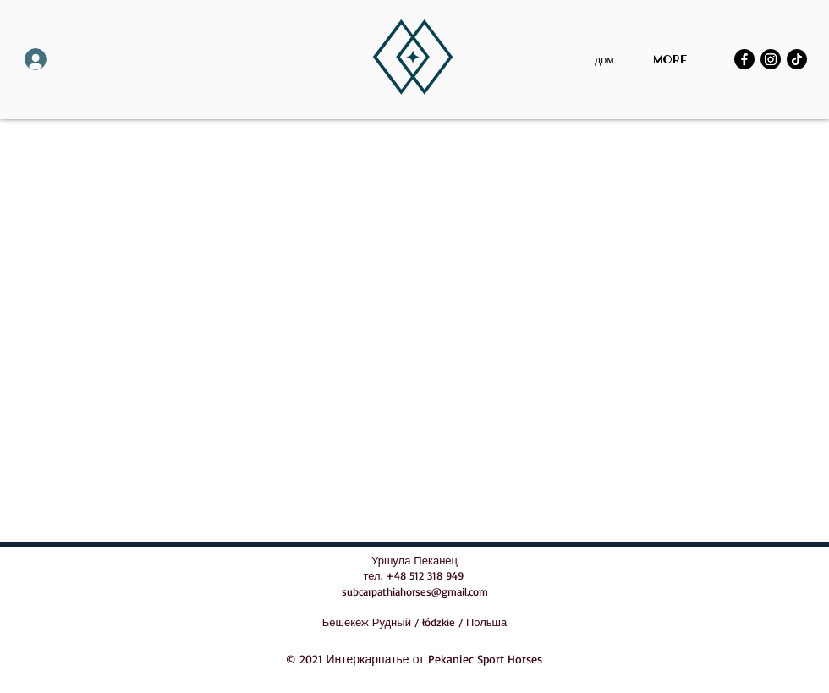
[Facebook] (744, 59)
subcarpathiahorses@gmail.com (415, 591)
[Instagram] (770, 59)
